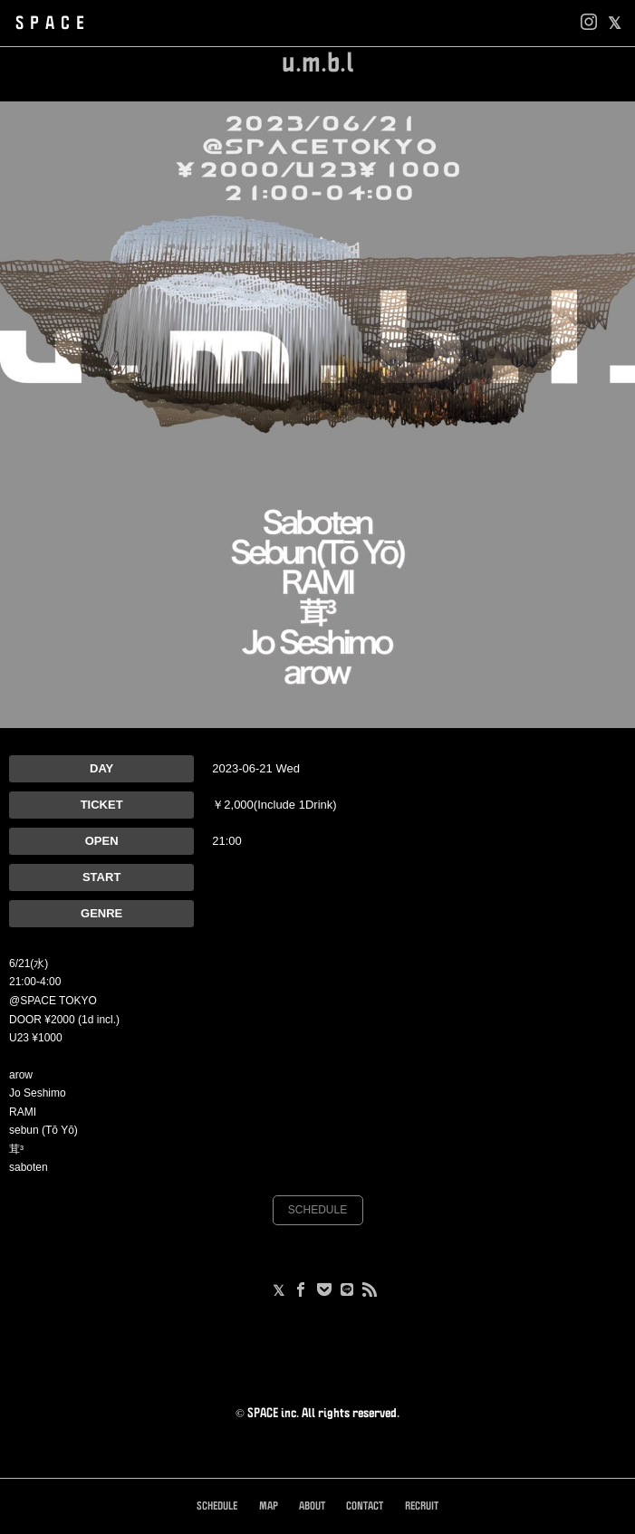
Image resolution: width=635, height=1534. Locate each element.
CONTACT (364, 1506)
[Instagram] (589, 23)
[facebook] (614, 23)
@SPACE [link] (32, 1000)
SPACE (53, 23)
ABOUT (312, 1506)
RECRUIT (421, 1506)
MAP (268, 1506)
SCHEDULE (317, 1209)
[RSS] (369, 1291)
